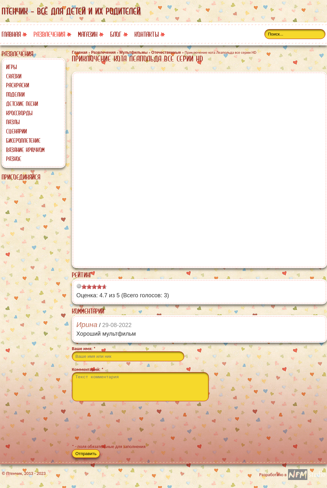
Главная (11, 34)
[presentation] (120, 425)
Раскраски (17, 85)
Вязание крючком (25, 150)
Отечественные (166, 52)
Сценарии (16, 131)
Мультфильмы (133, 52)
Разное (13, 159)
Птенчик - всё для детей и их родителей (71, 11)
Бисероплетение (23, 140)
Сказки (13, 76)
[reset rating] (78, 286)
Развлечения (49, 34)
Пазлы (13, 122)
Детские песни (22, 103)
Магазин (87, 34)
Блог (116, 34)
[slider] (94, 286)
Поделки (15, 94)
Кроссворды (19, 113)
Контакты (146, 34)
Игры (11, 67)
